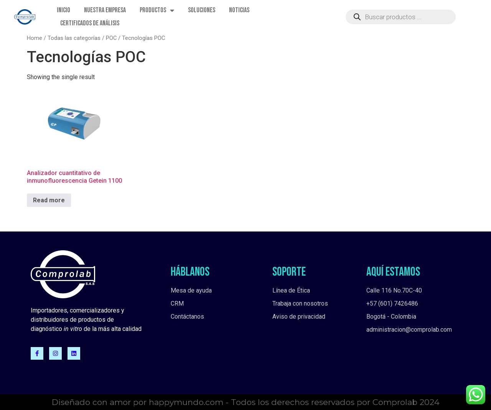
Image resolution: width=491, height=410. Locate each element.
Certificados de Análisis (89, 23)
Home (34, 38)
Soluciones (201, 10)
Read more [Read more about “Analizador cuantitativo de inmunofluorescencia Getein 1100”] (49, 200)
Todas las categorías (74, 38)
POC (111, 38)
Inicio (63, 10)
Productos (157, 10)
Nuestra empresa (105, 10)
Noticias (239, 10)
